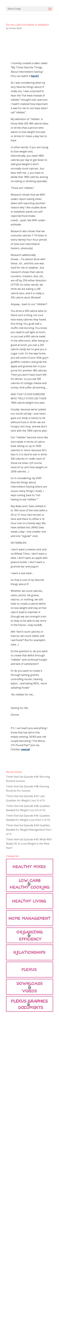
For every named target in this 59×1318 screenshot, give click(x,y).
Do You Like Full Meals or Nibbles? (27, 24)
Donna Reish (15, 28)
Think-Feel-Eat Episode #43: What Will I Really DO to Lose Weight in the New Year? (29, 844)
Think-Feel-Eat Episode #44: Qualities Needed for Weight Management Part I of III (29, 829)
